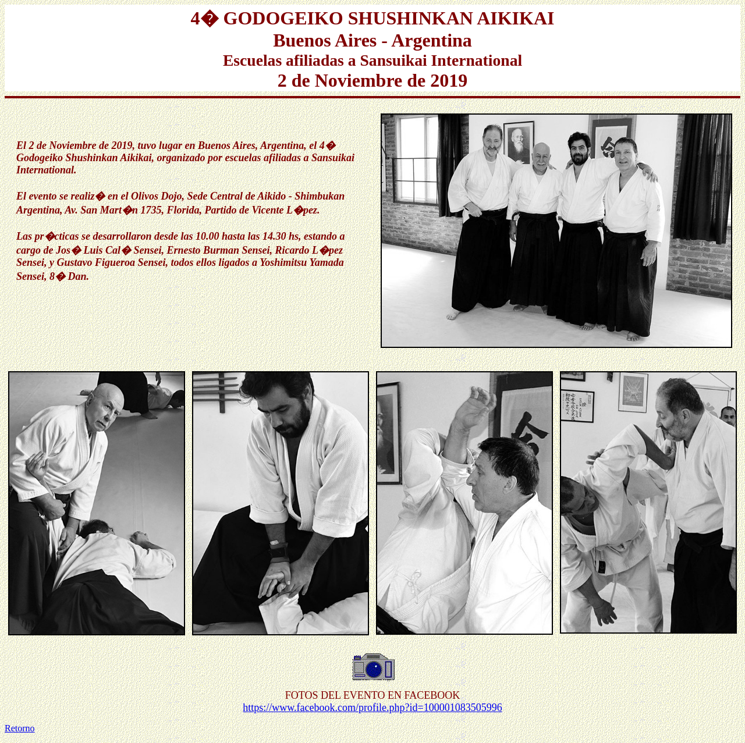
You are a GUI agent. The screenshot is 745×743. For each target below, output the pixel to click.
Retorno (20, 728)
